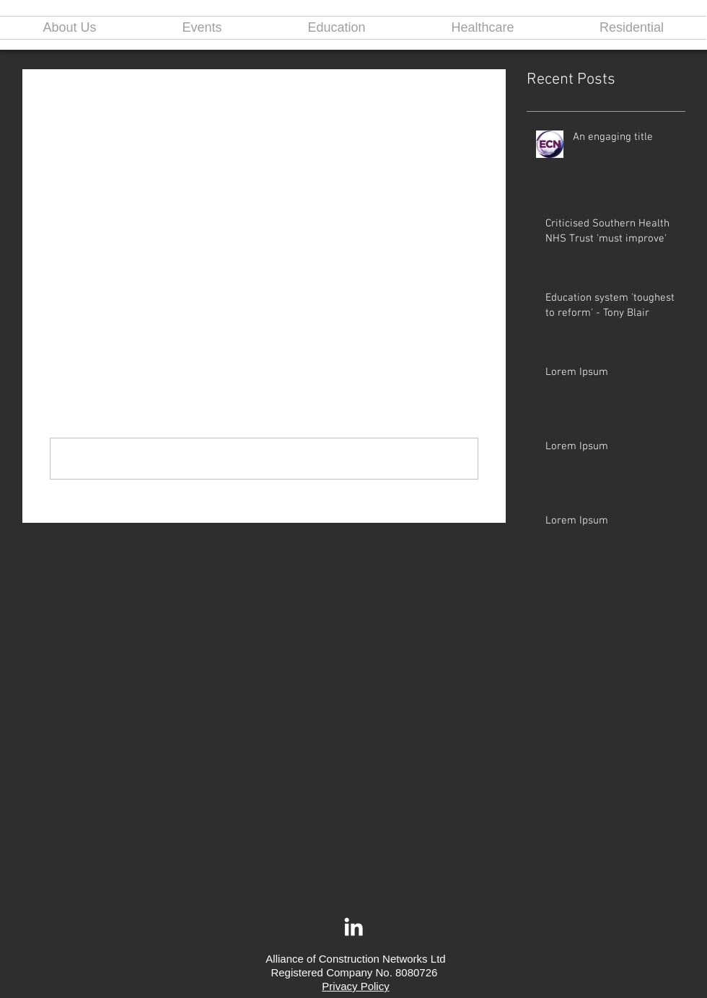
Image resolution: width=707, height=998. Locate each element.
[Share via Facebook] (56, 262)
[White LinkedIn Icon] (353, 927)
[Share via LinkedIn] (127, 262)
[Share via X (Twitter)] (92, 262)
